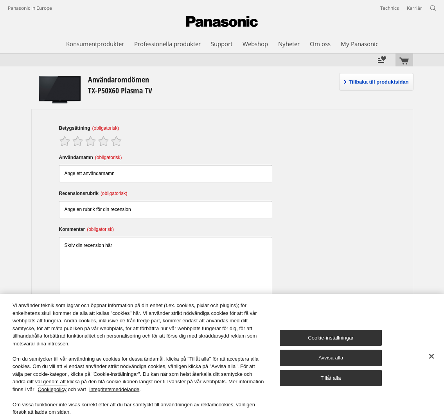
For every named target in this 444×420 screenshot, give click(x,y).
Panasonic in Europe (30, 8)
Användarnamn (90, 157)
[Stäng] (431, 356)
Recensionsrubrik (93, 193)
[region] (222, 357)
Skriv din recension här (165, 267)
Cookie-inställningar (331, 338)
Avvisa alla (330, 358)
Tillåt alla (330, 378)
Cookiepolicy (52, 389)
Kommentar (86, 229)
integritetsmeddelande (114, 389)
